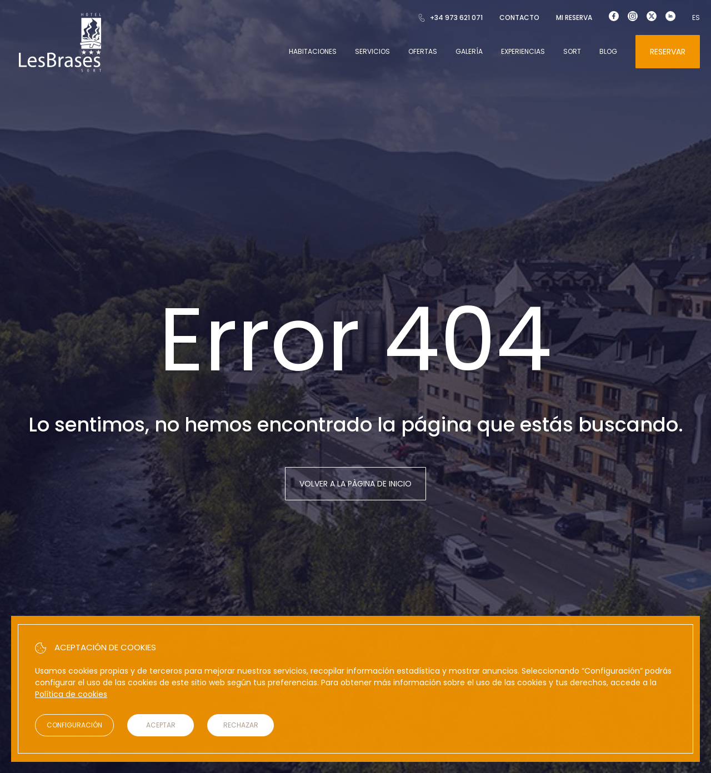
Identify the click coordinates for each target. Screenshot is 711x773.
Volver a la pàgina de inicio (355, 483)
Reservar (667, 51)
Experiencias (523, 51)
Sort (572, 51)
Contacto (519, 17)
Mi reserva (574, 17)
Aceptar (161, 725)
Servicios (372, 51)
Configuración (74, 725)
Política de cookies (71, 694)
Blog (608, 51)
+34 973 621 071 (450, 17)
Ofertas (422, 51)
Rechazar (240, 725)
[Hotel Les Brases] (60, 71)
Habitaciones (313, 51)
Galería (469, 51)
